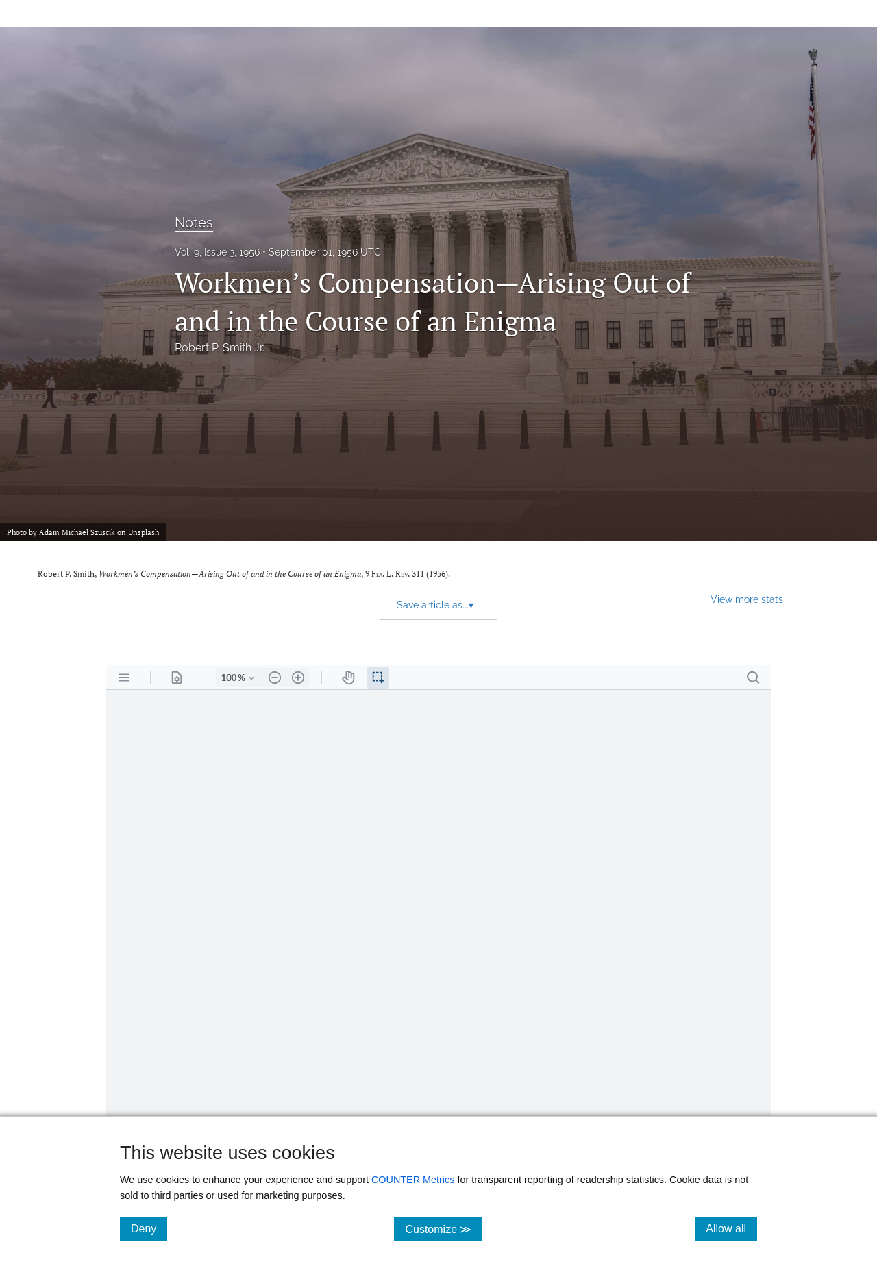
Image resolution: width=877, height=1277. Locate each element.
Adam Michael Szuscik (77, 532)
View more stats (747, 599)
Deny (149, 1228)
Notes (194, 222)
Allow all (731, 1228)
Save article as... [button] (435, 604)
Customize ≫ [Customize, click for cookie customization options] (443, 1228)
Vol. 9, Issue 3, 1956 (217, 252)
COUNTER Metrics (413, 1179)
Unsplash (143, 532)
